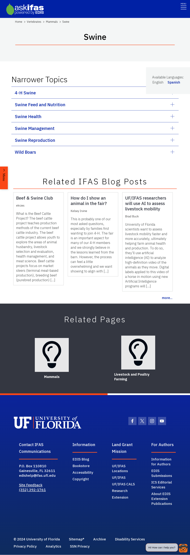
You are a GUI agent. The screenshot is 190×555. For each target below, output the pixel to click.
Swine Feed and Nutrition (40, 104)
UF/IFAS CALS (123, 484)
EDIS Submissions (161, 473)
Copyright (81, 479)
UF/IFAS (118, 477)
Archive (101, 539)
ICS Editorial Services (161, 484)
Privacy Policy (25, 546)
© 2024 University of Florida (37, 539)
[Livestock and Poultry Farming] (138, 352)
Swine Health (28, 116)
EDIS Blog (81, 459)
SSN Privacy (81, 546)
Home (18, 21)
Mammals (52, 21)
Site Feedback (30, 484)
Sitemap (77, 539)
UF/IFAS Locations (120, 468)
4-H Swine (25, 93)
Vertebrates (34, 21)
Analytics (54, 546)
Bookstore (81, 465)
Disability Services (132, 539)
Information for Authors (161, 461)
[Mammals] (52, 355)
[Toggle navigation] (183, 6)
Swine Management (35, 128)
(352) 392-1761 (32, 489)
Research (120, 490)
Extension (120, 497)
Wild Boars (25, 152)
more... (167, 297)
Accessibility (83, 472)
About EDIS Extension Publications (161, 498)
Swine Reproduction (35, 140)
